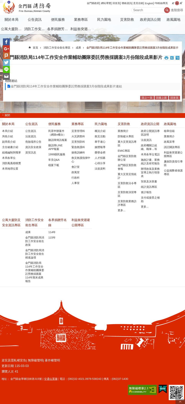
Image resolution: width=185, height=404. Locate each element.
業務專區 (81, 20)
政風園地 (173, 20)
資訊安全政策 (33, 147)
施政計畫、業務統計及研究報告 (150, 161)
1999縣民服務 (56, 154)
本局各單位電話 (150, 154)
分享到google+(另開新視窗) (6, 48)
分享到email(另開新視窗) (6, 76)
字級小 (173, 3)
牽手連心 (100, 141)
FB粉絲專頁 (161, 3)
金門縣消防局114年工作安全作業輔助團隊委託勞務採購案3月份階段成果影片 (132, 47)
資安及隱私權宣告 (14, 360)
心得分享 (100, 163)
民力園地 (104, 20)
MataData (171, 57)
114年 (52, 232)
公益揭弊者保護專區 (173, 172)
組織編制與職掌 (11, 152)
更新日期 (8, 366)
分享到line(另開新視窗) (6, 69)
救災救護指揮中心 (81, 159)
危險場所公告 (33, 141)
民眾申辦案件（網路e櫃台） (57, 132)
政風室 (76, 172)
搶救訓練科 (78, 152)
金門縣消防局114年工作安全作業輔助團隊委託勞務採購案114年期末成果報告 (34, 272)
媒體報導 (100, 147)
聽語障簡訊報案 (57, 140)
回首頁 (116, 3)
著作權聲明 (52, 360)
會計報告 (146, 192)
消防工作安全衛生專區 (35, 29)
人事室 (76, 183)
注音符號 (177, 57)
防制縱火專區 (126, 136)
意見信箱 (138, 3)
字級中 (177, 3)
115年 (52, 237)
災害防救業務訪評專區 (127, 203)
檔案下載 (53, 165)
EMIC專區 (124, 150)
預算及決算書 (149, 181)
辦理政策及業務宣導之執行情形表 (150, 172)
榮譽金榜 (100, 152)
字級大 (181, 3)
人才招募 (100, 157)
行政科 (76, 177)
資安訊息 (30, 152)
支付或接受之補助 (150, 199)
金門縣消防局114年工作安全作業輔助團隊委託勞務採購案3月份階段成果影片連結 (66, 86)
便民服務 (58, 20)
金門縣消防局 (33, 7)
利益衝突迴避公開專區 (81, 29)
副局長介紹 (9, 141)
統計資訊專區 (149, 186)
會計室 (76, 166)
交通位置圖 (51, 378)
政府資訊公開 (150, 20)
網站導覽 (106, 3)
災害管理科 (78, 130)
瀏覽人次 (8, 371)
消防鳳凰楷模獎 (11, 163)
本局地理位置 (10, 168)
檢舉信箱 (169, 130)
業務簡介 (123, 130)
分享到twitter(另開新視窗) (6, 62)
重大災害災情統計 (127, 176)
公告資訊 (35, 20)
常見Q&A (53, 159)
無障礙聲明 (35, 360)
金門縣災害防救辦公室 (127, 158)
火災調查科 (78, 136)
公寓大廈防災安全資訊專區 (12, 29)
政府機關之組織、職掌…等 (149, 147)
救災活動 (100, 136)
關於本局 (11, 20)
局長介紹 (7, 136)
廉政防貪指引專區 (173, 163)
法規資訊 (30, 136)
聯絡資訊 (127, 3)
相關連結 (11, 80)
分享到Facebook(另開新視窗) (6, 41)
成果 (78, 47)
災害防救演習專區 (127, 194)
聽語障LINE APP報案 (55, 147)
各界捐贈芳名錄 (58, 29)
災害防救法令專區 (127, 185)
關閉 (7, 115)
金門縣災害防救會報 (127, 167)
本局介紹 (7, 130)
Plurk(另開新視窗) (6, 55)
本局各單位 (9, 157)
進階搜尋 (177, 10)
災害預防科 (78, 141)
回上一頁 (147, 97)
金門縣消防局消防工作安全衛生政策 (34, 241)
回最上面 (161, 97)
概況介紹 (100, 130)
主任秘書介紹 (10, 147)
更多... (121, 210)
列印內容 (166, 57)
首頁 (35, 47)
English (149, 3)
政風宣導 (169, 141)
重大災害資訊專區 (127, 143)
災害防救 (127, 20)
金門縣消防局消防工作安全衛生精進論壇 (34, 254)
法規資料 (100, 168)
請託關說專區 (172, 147)
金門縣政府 (93, 3)
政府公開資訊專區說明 (150, 132)
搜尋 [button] (167, 10)
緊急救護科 (78, 147)
